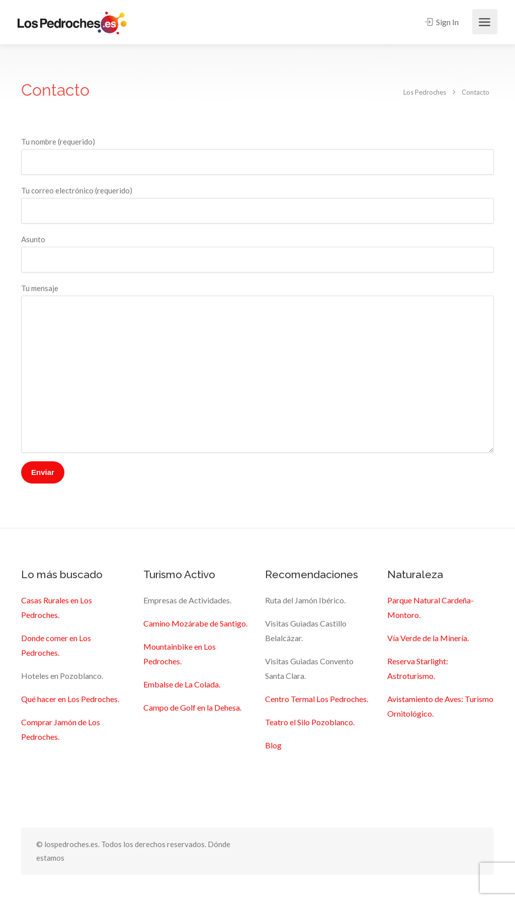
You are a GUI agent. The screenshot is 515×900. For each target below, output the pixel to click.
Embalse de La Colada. (181, 684)
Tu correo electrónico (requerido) (257, 205)
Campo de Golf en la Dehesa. (192, 707)
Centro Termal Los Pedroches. (316, 699)
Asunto (257, 253)
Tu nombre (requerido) (257, 156)
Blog (273, 745)
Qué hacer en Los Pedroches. (70, 699)
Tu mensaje (257, 368)
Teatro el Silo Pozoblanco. (310, 722)
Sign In (442, 22)
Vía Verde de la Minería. (428, 638)
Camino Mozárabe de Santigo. (195, 623)
